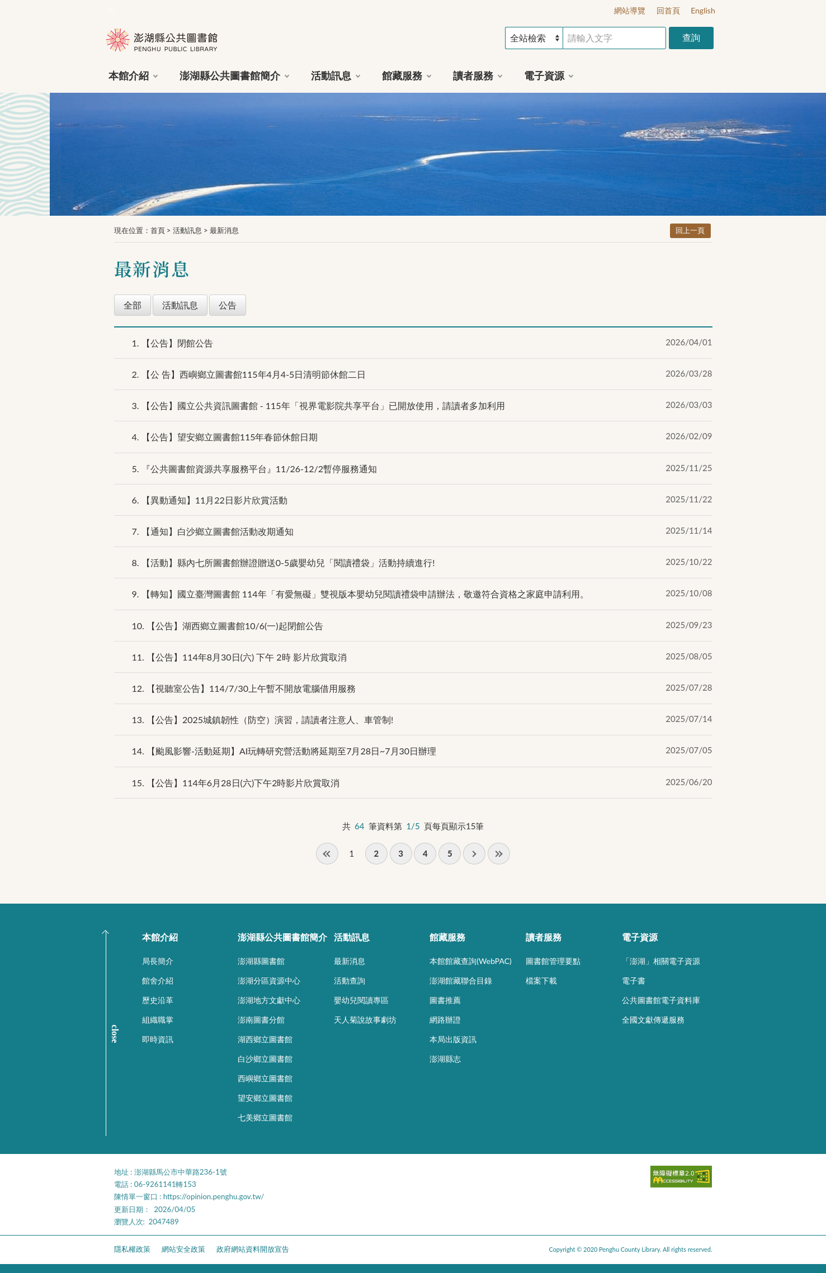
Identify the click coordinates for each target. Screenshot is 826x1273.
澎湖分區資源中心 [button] (269, 980)
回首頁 (668, 10)
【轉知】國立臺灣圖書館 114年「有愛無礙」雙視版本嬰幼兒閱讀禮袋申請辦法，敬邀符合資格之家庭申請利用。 (360, 593)
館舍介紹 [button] (157, 980)
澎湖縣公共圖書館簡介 (282, 937)
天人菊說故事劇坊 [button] (365, 1019)
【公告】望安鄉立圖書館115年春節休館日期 (225, 436)
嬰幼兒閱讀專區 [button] (361, 1000)
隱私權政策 (132, 1248)
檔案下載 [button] (541, 980)
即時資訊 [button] (157, 1039)
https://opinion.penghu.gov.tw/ (214, 1196)
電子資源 (640, 937)
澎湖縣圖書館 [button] (261, 961)
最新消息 (224, 230)
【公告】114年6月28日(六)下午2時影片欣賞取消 (236, 782)
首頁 (157, 230)
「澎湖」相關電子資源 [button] (661, 961)
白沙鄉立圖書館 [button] (265, 1058)
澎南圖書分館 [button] (261, 1019)
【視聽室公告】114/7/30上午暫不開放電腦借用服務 (244, 688)
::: (111, 9)
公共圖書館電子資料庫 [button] (661, 1000)
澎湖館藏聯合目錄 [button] (460, 980)
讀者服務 (543, 937)
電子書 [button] (633, 980)
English (703, 10)
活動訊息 (187, 230)
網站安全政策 (183, 1248)
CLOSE (115, 1033)
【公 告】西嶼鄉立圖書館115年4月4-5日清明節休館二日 (249, 374)
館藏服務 (447, 937)
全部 (132, 305)
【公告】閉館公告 (172, 343)
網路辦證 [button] (445, 1019)
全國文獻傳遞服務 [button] (653, 1019)
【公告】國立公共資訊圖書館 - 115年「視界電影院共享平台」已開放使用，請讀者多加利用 (318, 405)
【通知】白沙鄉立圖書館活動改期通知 (213, 531)
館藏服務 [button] (402, 75)
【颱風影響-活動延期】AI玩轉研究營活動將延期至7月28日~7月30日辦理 (284, 750)
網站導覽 (629, 10)
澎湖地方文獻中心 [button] (269, 1000)
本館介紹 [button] (128, 75)
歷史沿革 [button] (157, 1000)
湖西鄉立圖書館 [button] (265, 1039)
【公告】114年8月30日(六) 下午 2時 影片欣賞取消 (239, 657)
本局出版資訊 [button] (452, 1039)
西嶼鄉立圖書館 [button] (265, 1078)
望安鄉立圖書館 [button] (265, 1098)
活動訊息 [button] (331, 75)
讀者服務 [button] (473, 75)
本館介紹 (160, 937)
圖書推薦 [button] (445, 1000)
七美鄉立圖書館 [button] (265, 1117)
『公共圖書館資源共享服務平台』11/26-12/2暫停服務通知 (254, 468)
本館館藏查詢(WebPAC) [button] (470, 961)
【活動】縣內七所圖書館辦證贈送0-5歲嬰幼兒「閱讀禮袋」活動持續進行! (283, 562)
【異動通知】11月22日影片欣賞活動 (209, 500)
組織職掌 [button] (157, 1019)
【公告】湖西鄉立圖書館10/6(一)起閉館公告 (227, 625)
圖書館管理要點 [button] (553, 961)
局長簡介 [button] (157, 961)
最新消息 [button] (349, 961)
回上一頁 (690, 230)
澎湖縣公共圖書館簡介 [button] (230, 75)
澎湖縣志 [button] (445, 1058)
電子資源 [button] (544, 75)
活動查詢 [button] (349, 980)
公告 (228, 305)
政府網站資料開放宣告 (252, 1248)
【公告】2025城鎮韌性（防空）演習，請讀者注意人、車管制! (263, 719)
